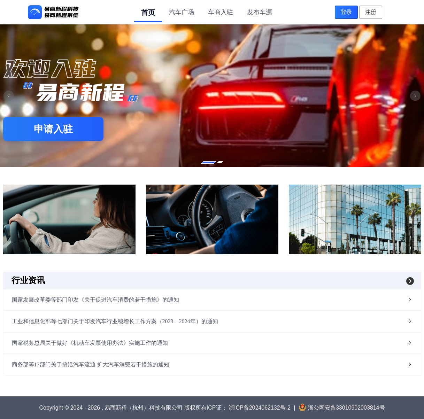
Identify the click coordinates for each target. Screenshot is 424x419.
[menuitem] (148, 11)
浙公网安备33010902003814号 (342, 408)
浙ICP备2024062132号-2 (260, 408)
